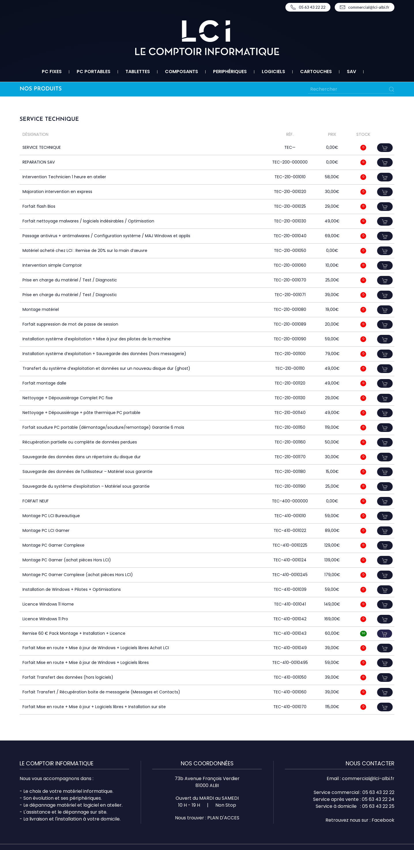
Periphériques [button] (230, 71)
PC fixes (52, 71)
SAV (351, 71)
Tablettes (137, 71)
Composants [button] (181, 71)
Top (400, 836)
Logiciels (273, 71)
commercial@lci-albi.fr (364, 7)
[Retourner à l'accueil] (207, 38)
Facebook (383, 820)
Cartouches (316, 71)
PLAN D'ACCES (223, 817)
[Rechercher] (351, 89)
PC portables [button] (93, 71)
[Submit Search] (391, 89)
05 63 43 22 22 (307, 7)
